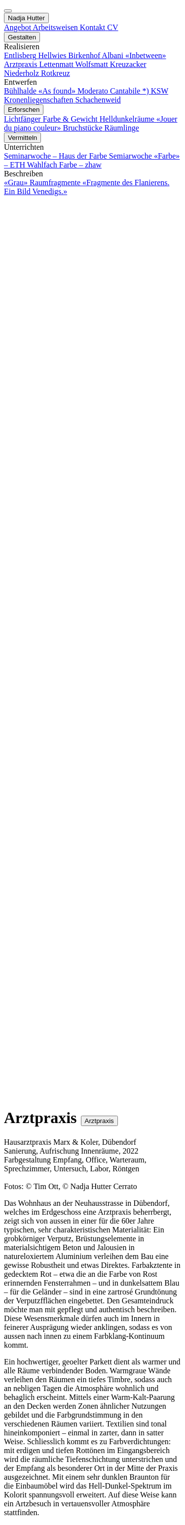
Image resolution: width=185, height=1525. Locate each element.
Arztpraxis (99, 1121)
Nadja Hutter (26, 18)
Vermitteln (22, 137)
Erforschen (23, 109)
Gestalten (22, 37)
